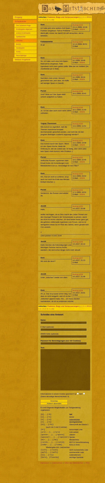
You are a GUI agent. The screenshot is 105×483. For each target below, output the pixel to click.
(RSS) (89, 17)
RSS (87, 471)
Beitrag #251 (78, 141)
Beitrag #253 (78, 174)
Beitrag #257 (78, 258)
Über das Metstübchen (74, 471)
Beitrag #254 (78, 190)
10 (47, 20)
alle (52, 20)
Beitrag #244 (78, 25)
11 (50, 20)
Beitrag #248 (78, 91)
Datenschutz (57, 471)
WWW (82, 29)
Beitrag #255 (78, 206)
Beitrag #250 (78, 124)
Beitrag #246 (78, 58)
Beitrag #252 (78, 158)
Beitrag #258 (78, 274)
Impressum (44, 471)
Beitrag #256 (78, 242)
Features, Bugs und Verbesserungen (63, 17)
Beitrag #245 (78, 42)
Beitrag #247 (78, 75)
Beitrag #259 (78, 291)
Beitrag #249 (78, 108)
